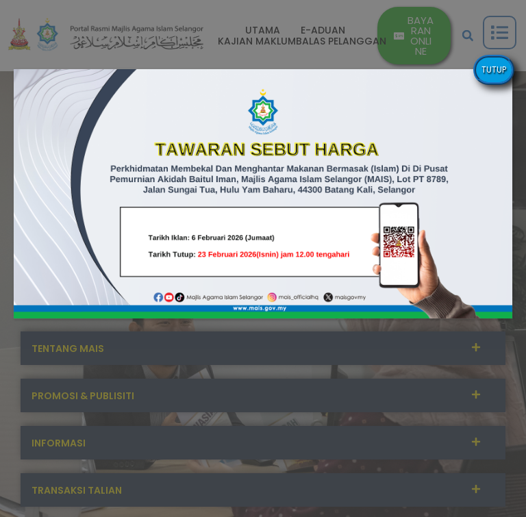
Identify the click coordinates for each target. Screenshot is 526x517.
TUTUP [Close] (493, 69)
